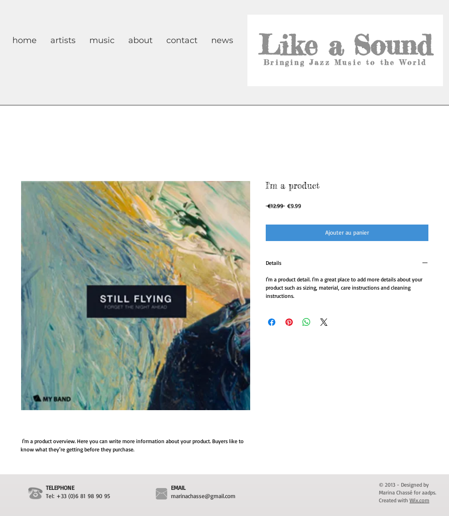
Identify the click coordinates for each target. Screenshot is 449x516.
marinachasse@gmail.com (203, 496)
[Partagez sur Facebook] (271, 322)
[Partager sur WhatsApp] (306, 322)
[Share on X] (323, 322)
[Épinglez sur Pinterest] (289, 322)
